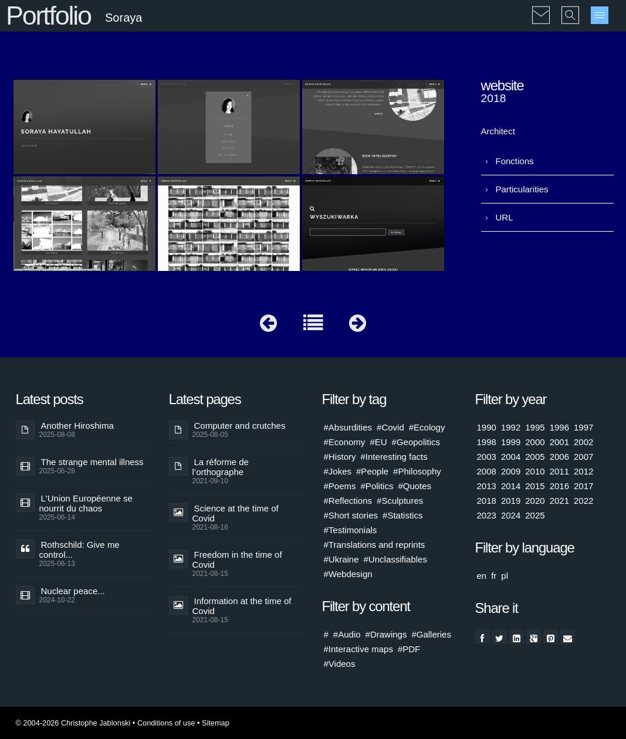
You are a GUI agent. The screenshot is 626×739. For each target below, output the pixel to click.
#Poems (340, 486)
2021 (559, 501)
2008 (486, 471)
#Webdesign (348, 574)
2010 (534, 471)
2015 (534, 486)
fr (493, 576)
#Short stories (351, 515)
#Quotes (414, 486)
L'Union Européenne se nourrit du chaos (86, 503)
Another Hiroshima (77, 425)
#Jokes (338, 471)
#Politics (377, 486)
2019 (510, 501)
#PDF (409, 649)
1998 (486, 442)
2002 (583, 442)
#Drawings (386, 634)
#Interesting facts (394, 457)
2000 (534, 442)
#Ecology (427, 427)
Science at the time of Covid (235, 513)
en (482, 576)
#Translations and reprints (374, 545)
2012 (583, 471)
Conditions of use (166, 722)
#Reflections (348, 501)
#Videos (340, 664)
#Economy (345, 442)
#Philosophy (417, 471)
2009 (510, 471)
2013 (486, 486)
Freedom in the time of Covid (237, 559)
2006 (559, 457)
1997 (583, 427)
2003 (486, 457)
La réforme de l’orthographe (220, 467)
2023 (486, 515)
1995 (534, 427)
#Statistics (402, 515)
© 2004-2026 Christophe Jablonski (73, 722)
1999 (510, 442)
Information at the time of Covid (242, 606)
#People (372, 471)
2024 (510, 515)
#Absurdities (348, 427)
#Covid (390, 427)
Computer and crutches (240, 425)
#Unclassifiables (395, 559)
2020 (534, 501)
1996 (559, 427)
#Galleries (431, 634)
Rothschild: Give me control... (79, 550)
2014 (510, 486)
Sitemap (215, 722)
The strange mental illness (92, 462)
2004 (510, 457)
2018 (486, 501)
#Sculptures (400, 501)
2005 (534, 457)
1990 (486, 427)
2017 (583, 486)
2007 (583, 457)
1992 (510, 427)
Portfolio (48, 15)
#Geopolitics (416, 442)
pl (504, 576)
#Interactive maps (358, 649)
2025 (534, 515)
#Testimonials (350, 530)
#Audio (347, 634)
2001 (559, 442)
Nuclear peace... (73, 591)
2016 (559, 486)
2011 (559, 471)
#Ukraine (341, 559)
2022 (583, 501)
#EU (378, 442)
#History (340, 457)
